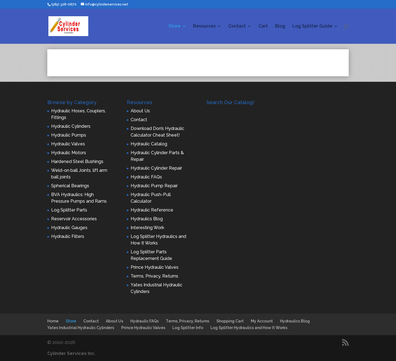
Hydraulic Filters (67, 236)
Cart (263, 26)
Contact (237, 26)
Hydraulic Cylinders (70, 126)
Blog (280, 26)
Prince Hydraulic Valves (154, 267)
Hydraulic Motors (68, 152)
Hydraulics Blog (147, 218)
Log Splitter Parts (69, 210)
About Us (140, 110)
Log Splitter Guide (312, 26)
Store (174, 26)
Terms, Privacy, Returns (154, 276)
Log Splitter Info (187, 327)
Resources (204, 26)
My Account (262, 321)
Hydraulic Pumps (68, 135)
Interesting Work (147, 227)
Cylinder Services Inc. (71, 353)
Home (53, 321)
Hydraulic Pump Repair (154, 185)
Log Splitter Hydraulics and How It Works (248, 327)
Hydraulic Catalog (149, 143)
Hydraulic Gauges (69, 227)
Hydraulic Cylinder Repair (156, 168)
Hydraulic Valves (68, 143)
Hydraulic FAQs (146, 177)
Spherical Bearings (70, 185)
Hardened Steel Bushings (77, 161)
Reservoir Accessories (74, 218)
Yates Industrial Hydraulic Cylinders (80, 327)
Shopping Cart (230, 321)
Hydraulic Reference (152, 210)
